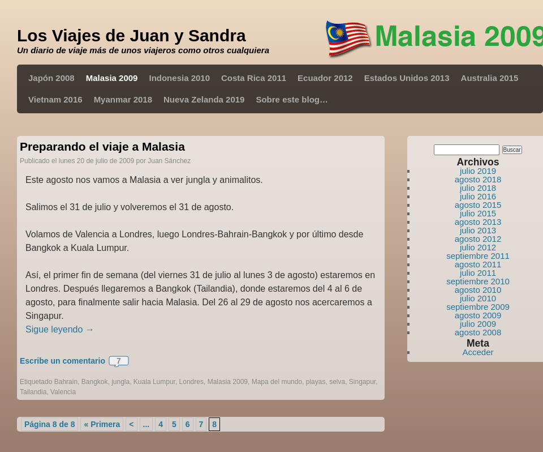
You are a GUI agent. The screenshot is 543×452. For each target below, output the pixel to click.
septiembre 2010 (478, 281)
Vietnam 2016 (55, 99)
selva (337, 382)
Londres (191, 382)
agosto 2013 (478, 222)
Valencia (63, 392)
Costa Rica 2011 (253, 78)
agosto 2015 (478, 205)
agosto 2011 (478, 264)
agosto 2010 (478, 290)
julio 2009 (478, 324)
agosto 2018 (478, 179)
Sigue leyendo (59, 329)
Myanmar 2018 (123, 99)
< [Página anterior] (131, 424)
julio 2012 (478, 247)
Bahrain (65, 382)
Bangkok (94, 382)
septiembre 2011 (478, 256)
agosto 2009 (478, 315)
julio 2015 (478, 213)
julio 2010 (478, 298)
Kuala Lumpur (154, 382)
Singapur (362, 382)
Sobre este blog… (292, 99)
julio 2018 (478, 188)
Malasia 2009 (112, 78)
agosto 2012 (478, 239)
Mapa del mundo (277, 382)
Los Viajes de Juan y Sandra (131, 35)
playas (316, 382)
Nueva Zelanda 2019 (203, 99)
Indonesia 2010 (179, 78)
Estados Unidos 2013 (407, 78)
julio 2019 (478, 171)
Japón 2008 (51, 78)
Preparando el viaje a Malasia (102, 146)
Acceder (477, 352)
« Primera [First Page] (102, 424)
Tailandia (33, 392)
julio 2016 (478, 196)
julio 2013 (478, 230)
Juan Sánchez (169, 161)
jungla (120, 382)
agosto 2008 (478, 332)
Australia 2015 (490, 78)
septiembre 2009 (478, 307)
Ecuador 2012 (325, 78)
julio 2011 (478, 273)
